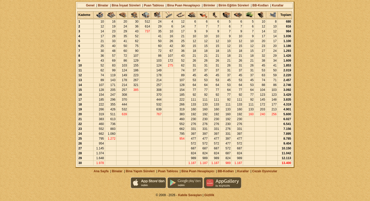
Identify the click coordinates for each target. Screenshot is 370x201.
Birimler (209, 5)
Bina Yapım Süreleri (140, 171)
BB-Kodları (260, 5)
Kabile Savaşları (190, 195)
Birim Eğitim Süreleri (234, 5)
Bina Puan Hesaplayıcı (183, 5)
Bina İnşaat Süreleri (126, 5)
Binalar (103, 5)
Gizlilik (209, 195)
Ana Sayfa (101, 171)
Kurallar (277, 5)
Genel (90, 5)
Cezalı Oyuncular (264, 171)
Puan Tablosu (154, 5)
